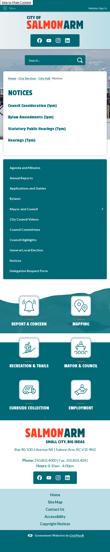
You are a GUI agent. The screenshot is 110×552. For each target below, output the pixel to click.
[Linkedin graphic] (67, 40)
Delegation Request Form (29, 271)
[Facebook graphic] (40, 40)
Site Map (55, 502)
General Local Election (26, 250)
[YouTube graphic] (49, 40)
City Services (27, 78)
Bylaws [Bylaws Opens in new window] (15, 198)
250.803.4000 (45, 460)
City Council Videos (24, 219)
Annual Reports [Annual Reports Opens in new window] (21, 178)
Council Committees (25, 229)
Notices (15, 260)
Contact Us (55, 509)
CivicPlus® (76, 535)
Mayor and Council (24, 209)
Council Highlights (23, 240)
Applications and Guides (28, 188)
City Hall (44, 78)
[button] (79, 60)
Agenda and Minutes (25, 168)
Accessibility (55, 516)
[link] (97, 8)
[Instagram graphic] (58, 40)
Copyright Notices (55, 524)
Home (12, 78)
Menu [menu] (12, 8)
